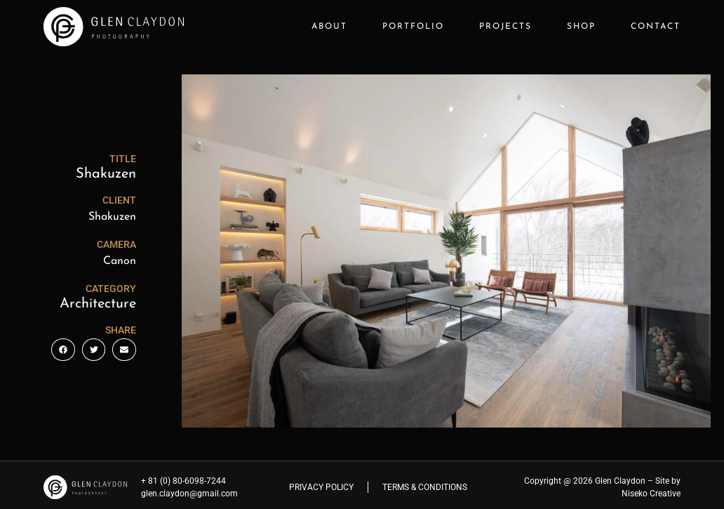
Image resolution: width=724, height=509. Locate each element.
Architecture (98, 304)
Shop (581, 26)
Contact (656, 26)
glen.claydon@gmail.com (189, 493)
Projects (505, 26)
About (329, 26)
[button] (63, 349)
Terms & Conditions (424, 487)
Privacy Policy (321, 487)
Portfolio (413, 26)
